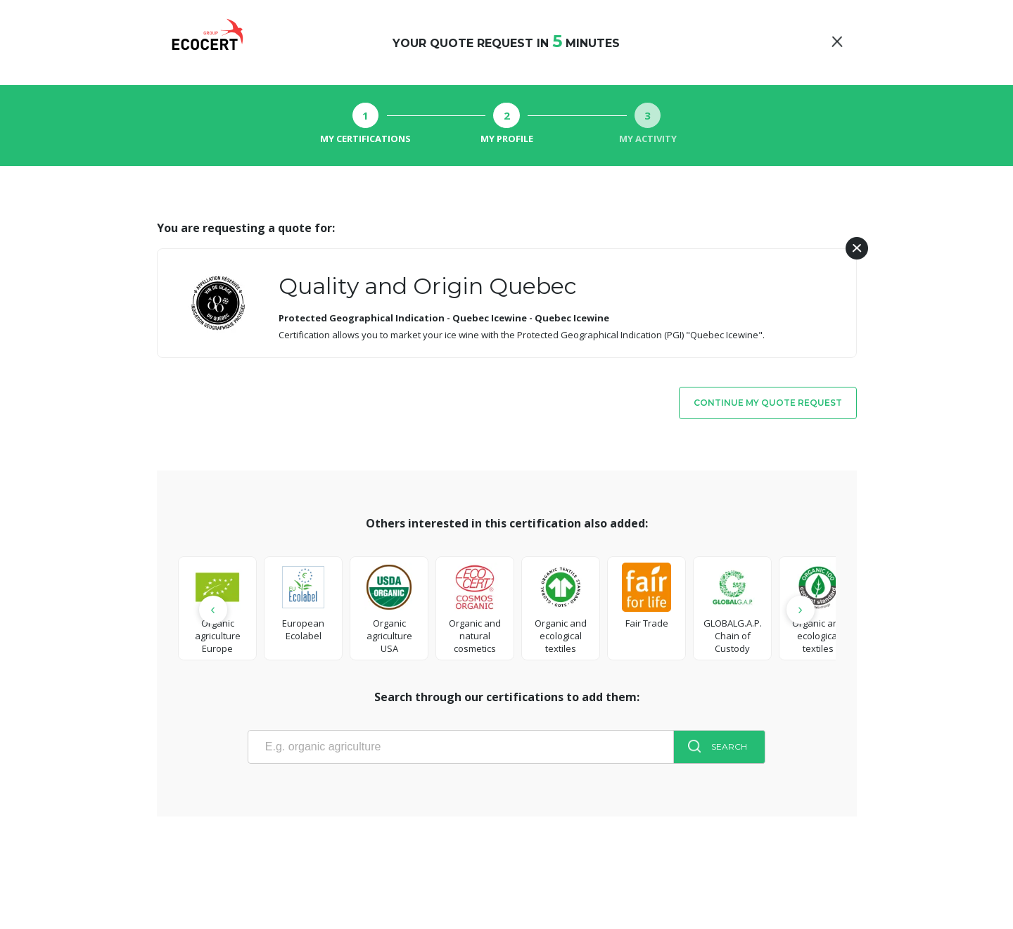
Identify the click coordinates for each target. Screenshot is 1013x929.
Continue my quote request (768, 402)
